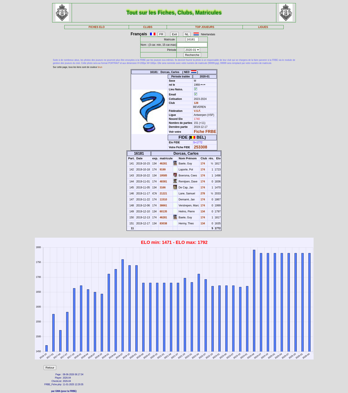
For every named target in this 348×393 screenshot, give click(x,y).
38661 (163, 205)
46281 (163, 163)
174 (202, 163)
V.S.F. (197, 111)
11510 (163, 199)
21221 (163, 193)
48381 (163, 181)
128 (195, 103)
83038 (163, 223)
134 (202, 211)
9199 (162, 169)
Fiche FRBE (205, 131)
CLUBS (147, 27)
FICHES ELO (97, 27)
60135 (163, 211)
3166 (162, 187)
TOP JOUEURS (204, 27)
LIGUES (263, 27)
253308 (200, 147)
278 (202, 193)
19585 (163, 175)
